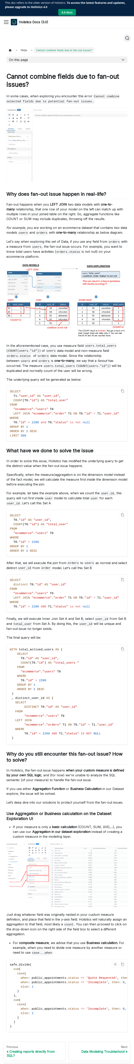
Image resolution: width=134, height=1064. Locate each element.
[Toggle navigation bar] (6, 6)
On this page (18, 28)
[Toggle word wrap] (115, 932)
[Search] (127, 6)
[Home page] (10, 18)
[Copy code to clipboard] (122, 359)
